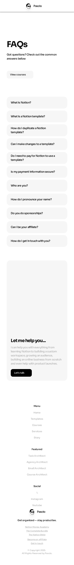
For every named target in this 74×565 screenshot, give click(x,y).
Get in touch (37, 543)
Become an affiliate (37, 539)
